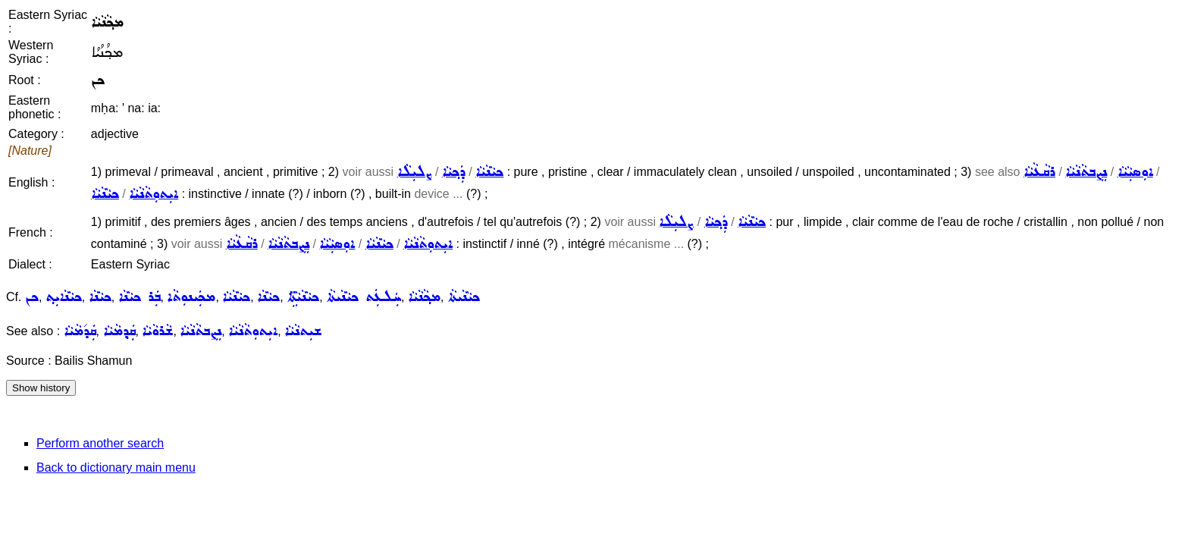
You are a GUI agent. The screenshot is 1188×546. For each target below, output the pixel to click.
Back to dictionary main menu (116, 467)
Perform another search (100, 443)
